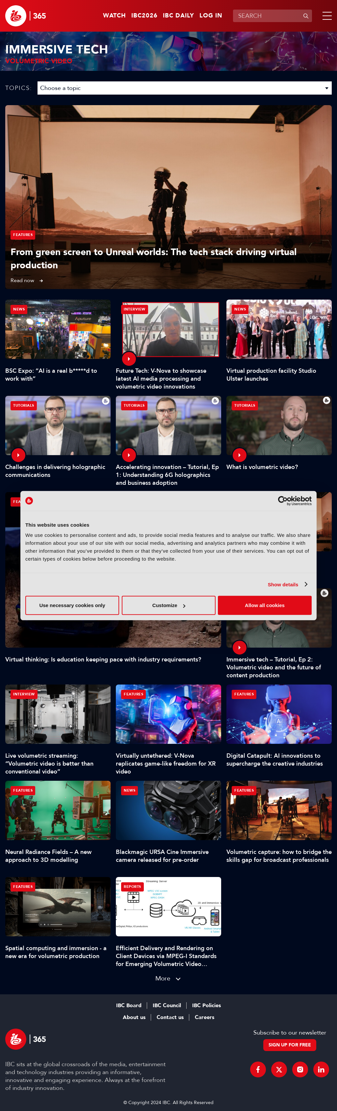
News (19, 309)
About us (134, 1017)
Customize (168, 605)
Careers (204, 1017)
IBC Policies (206, 1005)
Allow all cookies (265, 605)
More (162, 978)
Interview (134, 309)
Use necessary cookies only (72, 605)
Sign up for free (290, 1045)
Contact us (170, 1017)
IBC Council (167, 1005)
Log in (210, 16)
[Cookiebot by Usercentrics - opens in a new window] (283, 501)
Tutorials (23, 405)
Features (23, 234)
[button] (326, 16)
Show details (283, 584)
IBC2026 (144, 16)
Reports (132, 886)
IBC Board (129, 1005)
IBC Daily (178, 16)
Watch (114, 16)
